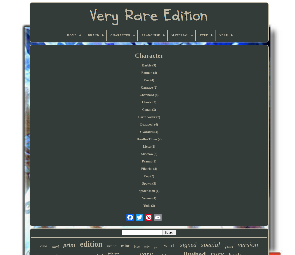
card (43, 246)
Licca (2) (149, 146)
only (147, 246)
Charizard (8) (149, 95)
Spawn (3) (149, 183)
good (156, 247)
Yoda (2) (149, 205)
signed (188, 244)
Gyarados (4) (149, 132)
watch (169, 245)
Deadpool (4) (149, 124)
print (69, 245)
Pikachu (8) (149, 169)
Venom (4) (149, 198)
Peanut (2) (149, 161)
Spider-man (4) (149, 191)
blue (137, 246)
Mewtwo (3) (149, 154)
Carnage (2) (149, 87)
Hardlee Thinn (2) (149, 139)
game (229, 246)
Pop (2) (149, 176)
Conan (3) (149, 109)
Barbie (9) (149, 65)
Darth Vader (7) (149, 117)
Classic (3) (149, 102)
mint (125, 246)
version (248, 244)
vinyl (55, 246)
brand (112, 246)
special (210, 244)
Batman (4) (149, 73)
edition (91, 244)
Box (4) (149, 80)
